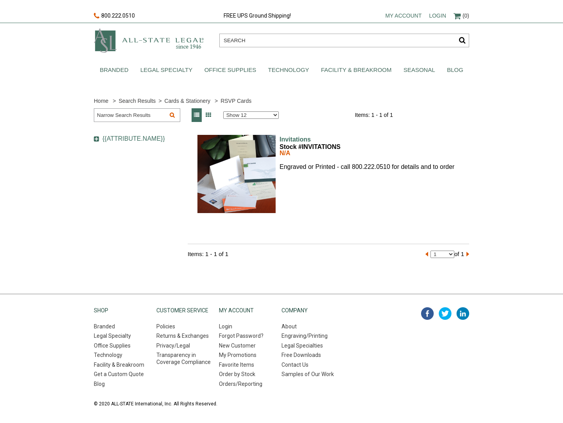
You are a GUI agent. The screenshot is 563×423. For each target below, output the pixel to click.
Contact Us (295, 365)
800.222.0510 (114, 16)
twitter (445, 313)
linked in (462, 313)
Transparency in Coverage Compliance (183, 358)
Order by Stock (237, 374)
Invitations (295, 139)
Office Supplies (230, 69)
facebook (427, 313)
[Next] (467, 254)
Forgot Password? (241, 336)
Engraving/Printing (305, 336)
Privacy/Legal (173, 345)
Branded (114, 69)
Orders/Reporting (240, 384)
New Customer (237, 345)
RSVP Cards (236, 101)
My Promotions (237, 355)
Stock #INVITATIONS (310, 146)
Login (437, 16)
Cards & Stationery (188, 101)
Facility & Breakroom (356, 69)
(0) (461, 16)
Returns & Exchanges (182, 336)
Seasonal (419, 69)
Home (101, 101)
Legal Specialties (302, 345)
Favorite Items (236, 365)
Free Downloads (301, 355)
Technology (288, 69)
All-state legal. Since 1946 (149, 40)
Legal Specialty (166, 69)
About (289, 326)
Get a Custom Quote (119, 374)
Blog (455, 69)
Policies (165, 326)
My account (403, 16)
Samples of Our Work (308, 374)
